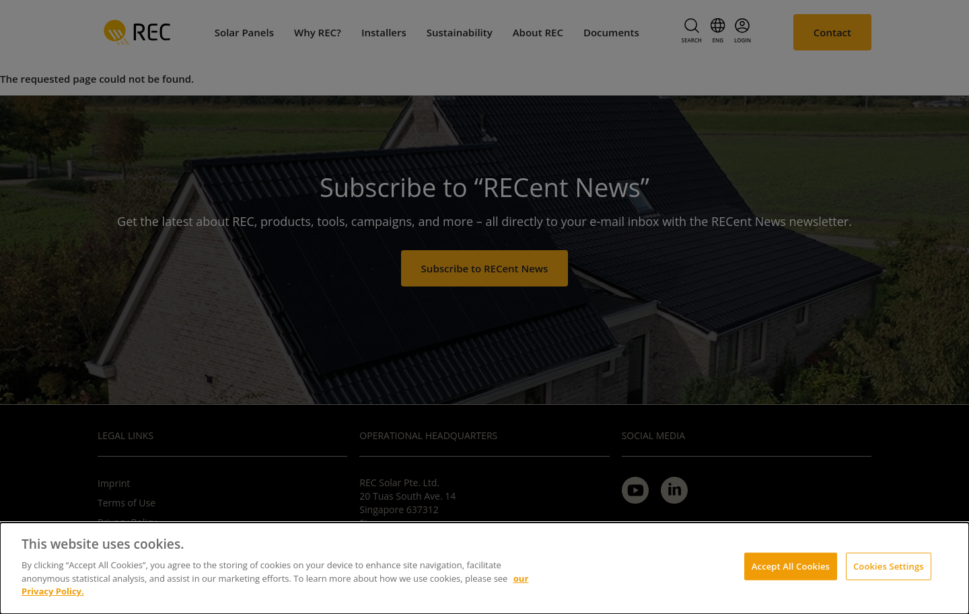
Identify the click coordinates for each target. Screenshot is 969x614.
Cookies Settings (888, 566)
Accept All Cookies (791, 566)
